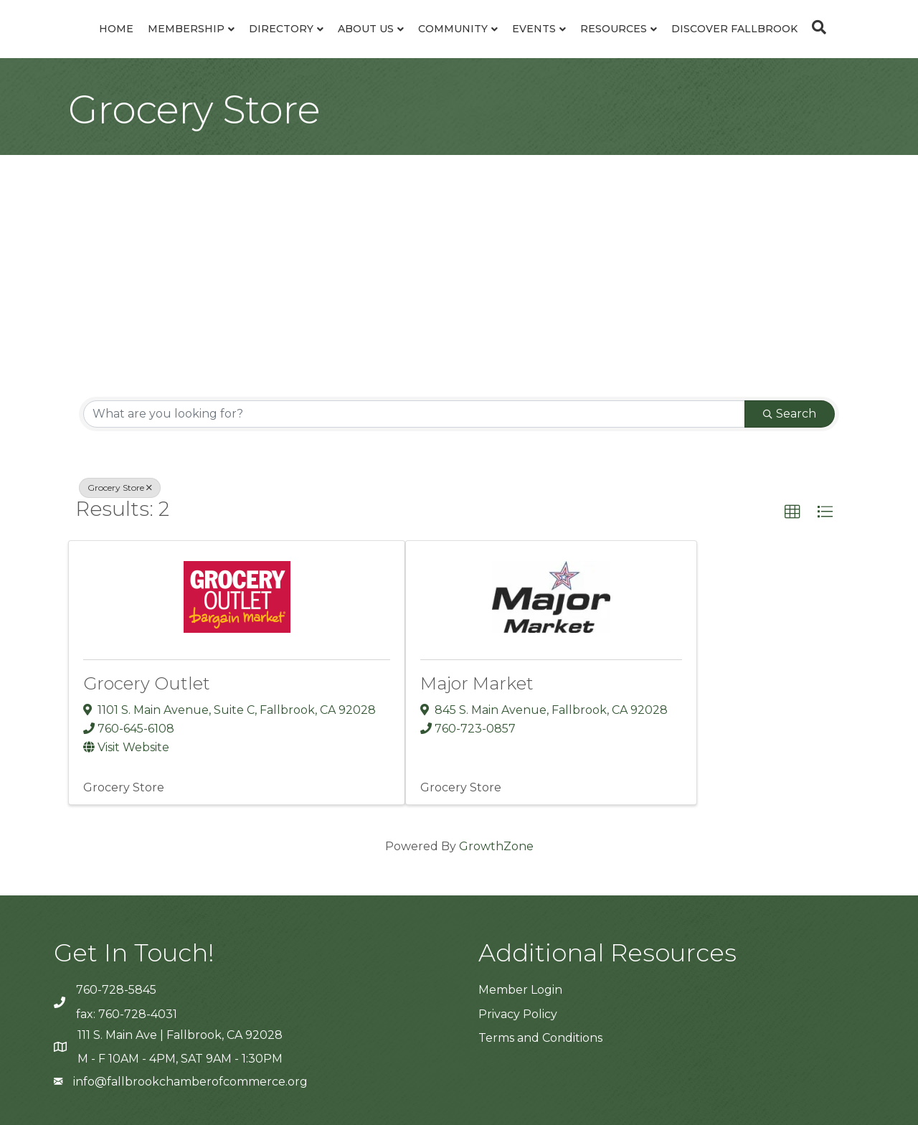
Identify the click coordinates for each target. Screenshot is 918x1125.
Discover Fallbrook (734, 28)
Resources (613, 28)
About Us (366, 28)
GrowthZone (496, 846)
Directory (281, 28)
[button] (792, 512)
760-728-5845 (116, 990)
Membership (186, 28)
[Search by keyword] (414, 414)
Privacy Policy (517, 1014)
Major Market (477, 683)
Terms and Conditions (540, 1038)
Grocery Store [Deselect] (119, 487)
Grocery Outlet (146, 683)
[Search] (815, 27)
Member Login (520, 990)
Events (534, 28)
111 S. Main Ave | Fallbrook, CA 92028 (180, 1035)
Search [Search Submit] (789, 413)
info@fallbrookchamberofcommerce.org (190, 1081)
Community (453, 28)
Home (116, 28)
